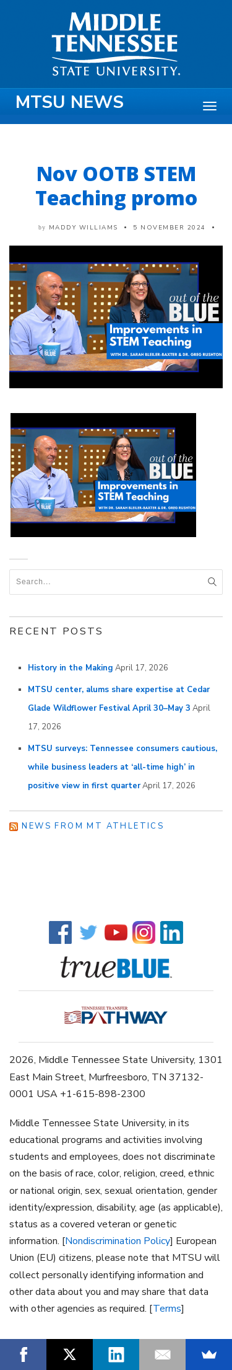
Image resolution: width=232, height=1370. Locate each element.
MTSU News (69, 102)
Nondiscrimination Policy (117, 1241)
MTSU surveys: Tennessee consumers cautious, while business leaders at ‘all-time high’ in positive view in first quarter (122, 767)
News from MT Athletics (93, 826)
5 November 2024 (169, 227)
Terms (167, 1308)
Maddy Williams (83, 227)
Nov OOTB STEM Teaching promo (116, 185)
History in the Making (70, 668)
